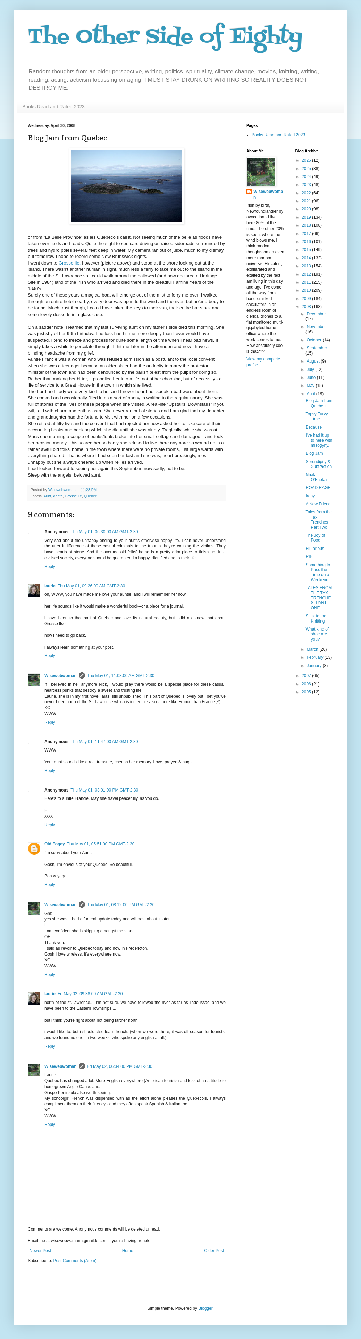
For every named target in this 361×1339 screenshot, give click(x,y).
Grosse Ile (73, 496)
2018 (307, 225)
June (312, 377)
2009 (307, 298)
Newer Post (40, 1250)
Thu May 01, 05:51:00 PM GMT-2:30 (101, 844)
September (317, 348)
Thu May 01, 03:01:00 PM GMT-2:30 (104, 790)
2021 (307, 200)
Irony (310, 496)
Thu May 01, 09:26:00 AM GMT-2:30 (91, 586)
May (311, 385)
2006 (307, 684)
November (316, 326)
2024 (307, 176)
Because (313, 427)
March (313, 649)
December (316, 313)
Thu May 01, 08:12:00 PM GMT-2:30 (121, 904)
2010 (307, 290)
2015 (307, 249)
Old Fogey (54, 844)
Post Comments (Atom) (74, 1260)
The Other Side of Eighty (165, 37)
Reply (49, 566)
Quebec (90, 496)
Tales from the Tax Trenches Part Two (318, 519)
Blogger (205, 1308)
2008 (307, 306)
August (314, 361)
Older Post (214, 1250)
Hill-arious (314, 548)
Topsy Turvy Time (316, 416)
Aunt (47, 496)
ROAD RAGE (317, 487)
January (314, 665)
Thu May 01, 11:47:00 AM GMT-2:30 (104, 741)
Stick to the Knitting (315, 618)
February (315, 657)
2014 (307, 257)
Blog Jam (314, 453)
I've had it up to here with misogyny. (318, 440)
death (57, 496)
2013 (307, 265)
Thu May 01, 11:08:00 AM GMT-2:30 (120, 675)
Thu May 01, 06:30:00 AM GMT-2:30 (104, 531)
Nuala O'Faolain (316, 477)
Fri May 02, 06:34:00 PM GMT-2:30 (119, 1066)
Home (127, 1250)
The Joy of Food (315, 538)
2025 (307, 168)
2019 (307, 217)
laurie (50, 586)
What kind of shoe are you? (317, 634)
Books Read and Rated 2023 (53, 106)
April (311, 393)
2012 (307, 274)
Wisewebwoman (60, 675)
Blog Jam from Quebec (318, 403)
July (311, 369)
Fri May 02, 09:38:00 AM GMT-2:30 (90, 993)
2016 (307, 241)
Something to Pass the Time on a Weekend (317, 572)
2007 (307, 675)
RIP (308, 556)
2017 (307, 233)
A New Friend (317, 504)
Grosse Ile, (70, 263)
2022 (307, 192)
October (314, 340)
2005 (307, 692)
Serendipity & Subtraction (318, 464)
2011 (307, 282)
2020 (307, 208)
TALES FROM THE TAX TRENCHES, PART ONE (318, 597)
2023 (307, 184)
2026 (307, 160)
